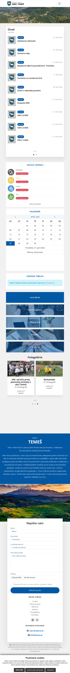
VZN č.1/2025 (22, 140)
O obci (35, 601)
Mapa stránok (32, 647)
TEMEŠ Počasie (35, 263)
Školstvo (35, 607)
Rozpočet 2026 (23, 103)
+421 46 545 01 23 (36, 631)
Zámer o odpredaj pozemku (29, 90)
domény (17, 649)
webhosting (49, 647)
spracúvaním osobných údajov (41, 584)
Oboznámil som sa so (32, 584)
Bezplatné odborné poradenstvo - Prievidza (35, 66)
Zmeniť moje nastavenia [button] (35, 670)
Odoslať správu (35, 590)
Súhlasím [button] (19, 670)
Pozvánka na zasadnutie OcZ (29, 78)
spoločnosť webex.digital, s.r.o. (42, 649)
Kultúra (35, 609)
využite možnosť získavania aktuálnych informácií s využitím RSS (31, 645)
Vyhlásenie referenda (26, 41)
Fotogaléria (35, 612)
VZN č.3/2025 (22, 115)
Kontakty (35, 615)
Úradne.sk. (50, 283)
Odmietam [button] (50, 670)
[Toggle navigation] (59, 3)
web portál (41, 647)
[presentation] (33, 151)
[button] (33, 155)
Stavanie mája (23, 53)
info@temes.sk (36, 635)
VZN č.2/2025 (22, 128)
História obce (35, 604)
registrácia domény (26, 649)
